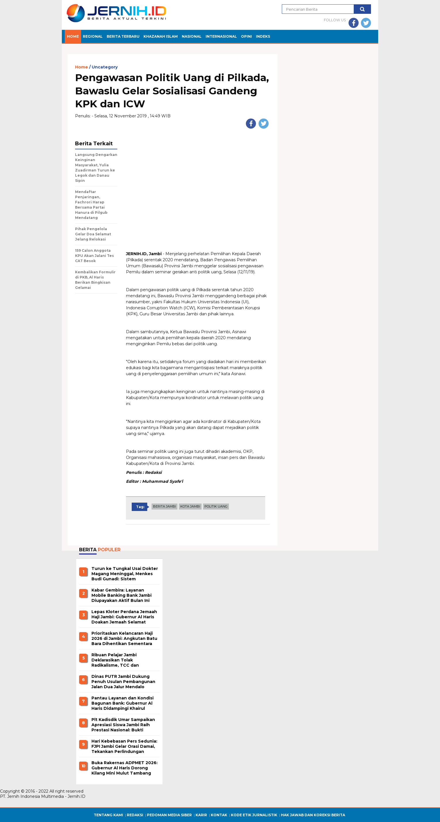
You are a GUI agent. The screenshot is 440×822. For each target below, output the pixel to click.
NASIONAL (192, 36)
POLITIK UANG (215, 506)
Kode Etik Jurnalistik (254, 815)
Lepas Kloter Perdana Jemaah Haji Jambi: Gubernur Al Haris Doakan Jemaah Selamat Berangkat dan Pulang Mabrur (124, 617)
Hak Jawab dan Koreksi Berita (313, 815)
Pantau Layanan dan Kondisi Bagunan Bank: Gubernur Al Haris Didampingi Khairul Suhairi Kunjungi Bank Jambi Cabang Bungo (122, 703)
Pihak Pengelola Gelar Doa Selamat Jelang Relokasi (93, 234)
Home (73, 36)
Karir (201, 815)
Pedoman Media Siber (169, 815)
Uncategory (105, 67)
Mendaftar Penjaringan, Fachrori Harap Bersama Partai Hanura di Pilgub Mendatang (91, 205)
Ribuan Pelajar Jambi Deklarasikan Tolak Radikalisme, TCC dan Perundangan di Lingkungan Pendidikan (122, 660)
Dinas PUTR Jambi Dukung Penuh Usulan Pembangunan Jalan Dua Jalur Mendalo (123, 681)
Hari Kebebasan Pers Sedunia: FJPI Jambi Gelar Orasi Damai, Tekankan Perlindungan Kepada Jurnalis (124, 747)
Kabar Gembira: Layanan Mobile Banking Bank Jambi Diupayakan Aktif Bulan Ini (121, 595)
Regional (93, 36)
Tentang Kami (108, 815)
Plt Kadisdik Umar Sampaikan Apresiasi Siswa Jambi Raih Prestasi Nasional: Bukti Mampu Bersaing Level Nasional (123, 725)
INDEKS (263, 36)
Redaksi (135, 815)
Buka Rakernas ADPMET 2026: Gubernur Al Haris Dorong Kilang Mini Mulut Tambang (124, 768)
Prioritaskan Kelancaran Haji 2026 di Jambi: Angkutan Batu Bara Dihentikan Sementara (124, 638)
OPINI (246, 36)
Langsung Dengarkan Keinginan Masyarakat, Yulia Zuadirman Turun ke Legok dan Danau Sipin (96, 167)
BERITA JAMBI (164, 506)
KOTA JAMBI (190, 506)
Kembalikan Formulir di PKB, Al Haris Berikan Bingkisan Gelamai (95, 280)
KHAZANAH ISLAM (161, 36)
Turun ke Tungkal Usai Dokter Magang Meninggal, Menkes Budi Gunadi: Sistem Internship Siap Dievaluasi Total (124, 574)
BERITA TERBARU (123, 36)
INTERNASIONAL (221, 36)
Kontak (219, 815)
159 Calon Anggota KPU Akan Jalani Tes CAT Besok (94, 255)
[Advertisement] (198, 209)
